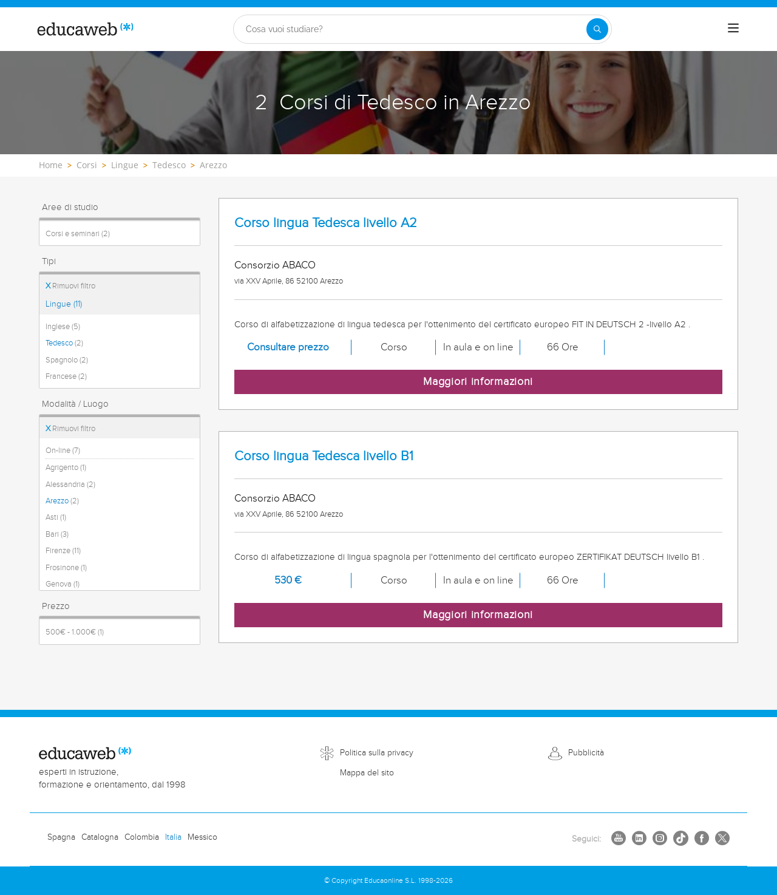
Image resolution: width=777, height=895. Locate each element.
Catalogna (99, 837)
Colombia (141, 837)
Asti (56, 517)
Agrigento (66, 467)
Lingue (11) (64, 304)
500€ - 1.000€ (75, 632)
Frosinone (66, 568)
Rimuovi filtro (70, 286)
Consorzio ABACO (275, 265)
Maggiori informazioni (478, 381)
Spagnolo (67, 360)
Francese (66, 376)
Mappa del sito (367, 773)
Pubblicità (586, 753)
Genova (63, 584)
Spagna (61, 837)
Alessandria (70, 484)
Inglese (63, 327)
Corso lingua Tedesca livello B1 (323, 456)
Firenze (63, 551)
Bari (57, 534)
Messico (202, 837)
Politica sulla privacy (376, 753)
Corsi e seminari (78, 234)
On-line (63, 450)
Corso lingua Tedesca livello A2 (325, 223)
